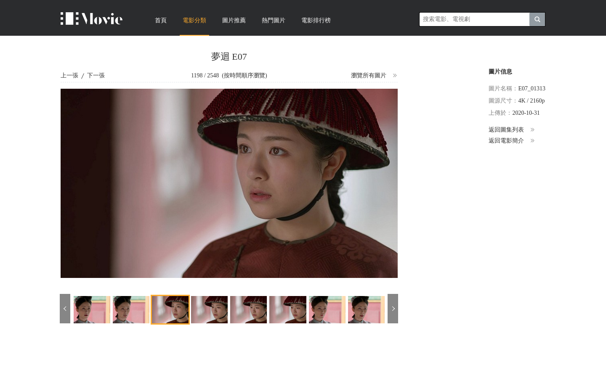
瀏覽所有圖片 (374, 75)
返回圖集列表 (512, 129)
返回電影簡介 (512, 140)
